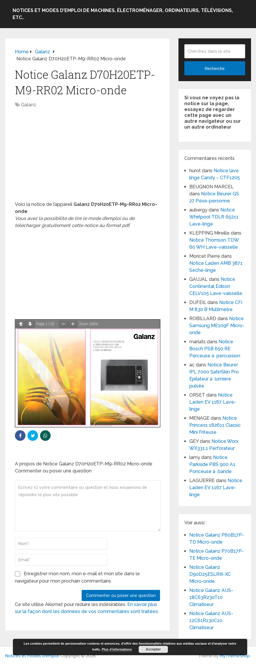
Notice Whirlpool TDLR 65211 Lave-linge (213, 217)
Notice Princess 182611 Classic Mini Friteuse (215, 425)
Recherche (215, 68)
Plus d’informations (117, 649)
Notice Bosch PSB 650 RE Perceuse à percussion (214, 349)
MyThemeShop (235, 655)
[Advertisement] (87, 158)
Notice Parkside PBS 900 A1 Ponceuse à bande (212, 464)
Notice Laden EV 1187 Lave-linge (212, 402)
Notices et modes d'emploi (32, 655)
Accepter (153, 649)
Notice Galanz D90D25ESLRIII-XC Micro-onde (210, 574)
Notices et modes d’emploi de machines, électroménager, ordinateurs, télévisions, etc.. (123, 14)
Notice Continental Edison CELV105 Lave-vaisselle (215, 286)
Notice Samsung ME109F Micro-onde (216, 325)
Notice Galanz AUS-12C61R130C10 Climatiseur (211, 620)
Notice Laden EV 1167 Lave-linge (215, 487)
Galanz (28, 104)
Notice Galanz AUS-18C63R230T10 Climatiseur (211, 597)
